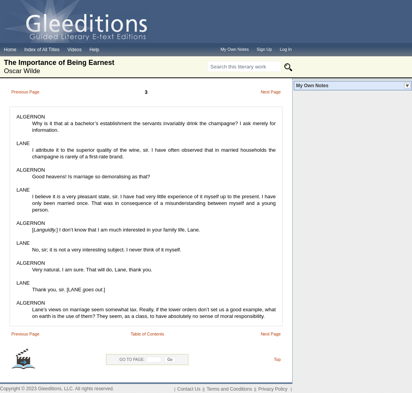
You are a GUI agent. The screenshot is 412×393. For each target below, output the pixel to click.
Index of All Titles (42, 49)
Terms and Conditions (229, 389)
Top (277, 359)
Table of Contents (147, 334)
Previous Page (25, 92)
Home (10, 49)
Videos (74, 49)
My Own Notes (312, 85)
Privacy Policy (272, 389)
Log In (286, 49)
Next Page (271, 92)
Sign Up (264, 49)
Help (94, 49)
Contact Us (189, 389)
